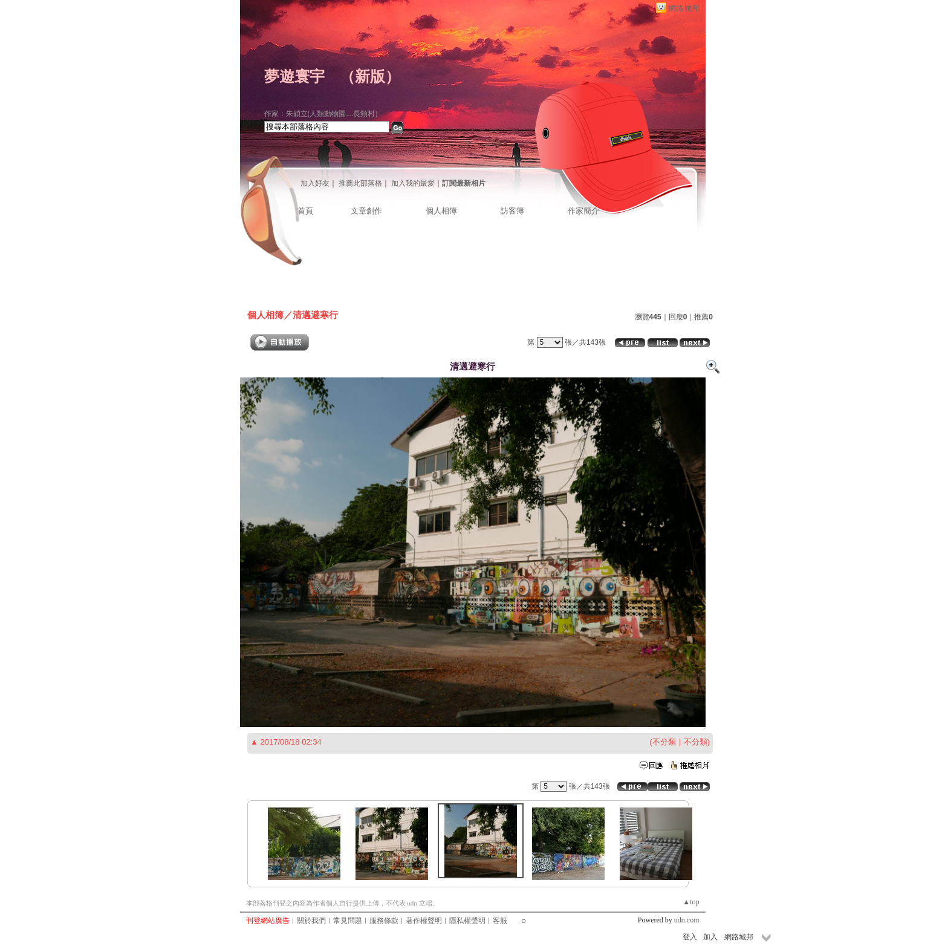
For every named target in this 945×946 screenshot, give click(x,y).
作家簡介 (583, 210)
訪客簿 (512, 210)
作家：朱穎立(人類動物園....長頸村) (321, 113)
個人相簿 (441, 210)
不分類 (664, 741)
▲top (691, 902)
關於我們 (311, 920)
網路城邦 (684, 8)
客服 (500, 920)
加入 (710, 937)
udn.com (687, 920)
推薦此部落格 (360, 183)
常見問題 (347, 920)
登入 (690, 937)
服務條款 (383, 920)
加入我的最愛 (413, 183)
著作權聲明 (424, 920)
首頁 (305, 210)
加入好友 (315, 183)
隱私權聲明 (467, 920)
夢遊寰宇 (294, 76)
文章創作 (366, 210)
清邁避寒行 (315, 315)
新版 (370, 76)
